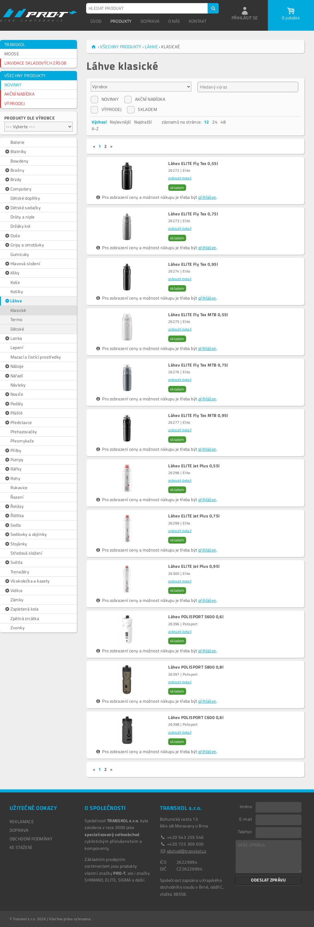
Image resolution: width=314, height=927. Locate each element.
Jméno (246, 806)
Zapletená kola (21, 609)
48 (223, 122)
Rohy (12, 478)
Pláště (13, 413)
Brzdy (13, 179)
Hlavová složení (22, 263)
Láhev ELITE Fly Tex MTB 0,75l (198, 365)
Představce (18, 422)
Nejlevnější (120, 122)
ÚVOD (96, 21)
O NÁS (174, 21)
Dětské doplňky (25, 198)
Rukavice (19, 487)
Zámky (17, 599)
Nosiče (13, 394)
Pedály (13, 403)
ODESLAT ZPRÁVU (268, 880)
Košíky (16, 291)
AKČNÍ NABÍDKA (19, 94)
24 (214, 122)
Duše (12, 235)
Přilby (12, 450)
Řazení (16, 497)
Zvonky (17, 627)
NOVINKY (13, 84)
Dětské (17, 329)
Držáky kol (20, 226)
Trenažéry (20, 571)
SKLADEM (142, 109)
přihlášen (207, 197)
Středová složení (26, 553)
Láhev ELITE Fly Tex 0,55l (193, 163)
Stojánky (15, 543)
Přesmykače (22, 441)
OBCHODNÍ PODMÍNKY (31, 838)
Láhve (13, 300)
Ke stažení (21, 847)
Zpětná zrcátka (24, 618)
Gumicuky (19, 254)
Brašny (14, 170)
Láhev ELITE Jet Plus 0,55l (194, 466)
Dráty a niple (22, 217)
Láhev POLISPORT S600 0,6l (196, 616)
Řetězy (14, 506)
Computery (17, 189)
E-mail (245, 819)
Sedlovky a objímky (25, 534)
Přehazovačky (23, 431)
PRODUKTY (121, 21)
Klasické (18, 310)
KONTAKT (198, 21)
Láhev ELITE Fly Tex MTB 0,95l (198, 415)
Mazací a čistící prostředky (35, 357)
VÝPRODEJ (14, 103)
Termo (16, 319)
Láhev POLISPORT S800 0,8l (196, 667)
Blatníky (15, 151)
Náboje (13, 366)
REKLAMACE (22, 821)
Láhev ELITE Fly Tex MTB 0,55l (198, 314)
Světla (13, 562)
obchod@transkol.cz (186, 851)
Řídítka (14, 515)
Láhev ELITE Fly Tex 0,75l (193, 214)
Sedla (12, 525)
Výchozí (99, 122)
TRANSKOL (14, 44)
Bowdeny (19, 161)
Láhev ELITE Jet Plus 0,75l (194, 516)
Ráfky (13, 468)
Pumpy (14, 459)
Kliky (12, 272)
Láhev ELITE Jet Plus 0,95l (194, 566)
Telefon (245, 831)
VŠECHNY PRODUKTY (25, 75)
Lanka (13, 338)
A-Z (95, 128)
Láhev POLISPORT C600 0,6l (196, 717)
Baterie (17, 142)
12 (206, 122)
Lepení (16, 347)
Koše (15, 282)
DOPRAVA (150, 21)
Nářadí (13, 375)
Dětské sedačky (22, 207)
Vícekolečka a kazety (27, 581)
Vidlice (13, 590)
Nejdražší (143, 122)
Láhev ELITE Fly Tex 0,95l (193, 264)
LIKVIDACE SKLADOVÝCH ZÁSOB (35, 63)
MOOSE (11, 53)
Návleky (18, 385)
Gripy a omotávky (24, 245)
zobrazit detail (179, 178)
